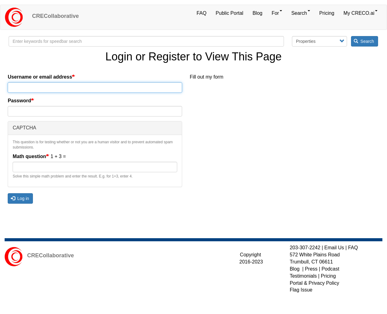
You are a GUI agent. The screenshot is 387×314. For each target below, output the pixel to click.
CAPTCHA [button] (24, 127)
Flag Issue (301, 289)
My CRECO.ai (360, 13)
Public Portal (229, 13)
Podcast (330, 268)
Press (311, 268)
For (277, 13)
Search (300, 13)
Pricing (326, 13)
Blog (257, 13)
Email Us (334, 247)
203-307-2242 (305, 247)
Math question (29, 156)
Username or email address (40, 77)
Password (19, 100)
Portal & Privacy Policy (314, 283)
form (218, 77)
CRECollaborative (55, 16)
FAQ (201, 13)
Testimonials (303, 276)
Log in (20, 198)
